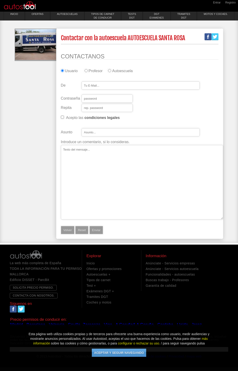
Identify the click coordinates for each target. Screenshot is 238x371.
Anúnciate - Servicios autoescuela (172, 269)
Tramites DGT (97, 297)
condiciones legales (102, 118)
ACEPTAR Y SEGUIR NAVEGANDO (119, 352)
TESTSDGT (132, 16)
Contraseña (70, 98)
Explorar (93, 256)
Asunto (67, 132)
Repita (66, 108)
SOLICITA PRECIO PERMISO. (33, 287)
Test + (91, 285)
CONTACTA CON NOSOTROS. (34, 295)
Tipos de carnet (98, 280)
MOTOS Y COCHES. (216, 14)
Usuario (71, 71)
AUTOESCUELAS (67, 14)
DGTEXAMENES (156, 16)
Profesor (95, 71)
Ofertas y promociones (104, 269)
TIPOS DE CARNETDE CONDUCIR (102, 16)
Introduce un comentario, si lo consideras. (95, 142)
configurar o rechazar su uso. (139, 343)
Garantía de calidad (161, 285)
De (63, 85)
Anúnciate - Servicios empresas (170, 263)
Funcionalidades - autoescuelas (170, 274)
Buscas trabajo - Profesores (167, 280)
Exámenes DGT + (100, 291)
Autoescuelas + (98, 274)
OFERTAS (37, 14)
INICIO (14, 14)
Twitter (215, 36)
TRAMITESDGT (183, 16)
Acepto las (93, 118)
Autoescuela (121, 71)
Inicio (90, 263)
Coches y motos (98, 302)
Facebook (208, 36)
